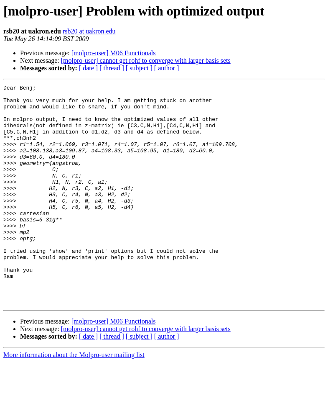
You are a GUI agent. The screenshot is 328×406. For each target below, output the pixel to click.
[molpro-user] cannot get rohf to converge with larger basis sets (146, 60)
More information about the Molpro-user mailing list (74, 398)
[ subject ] (139, 68)
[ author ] (166, 68)
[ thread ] (111, 68)
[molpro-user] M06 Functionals (113, 53)
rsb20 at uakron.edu (89, 31)
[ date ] (88, 68)
